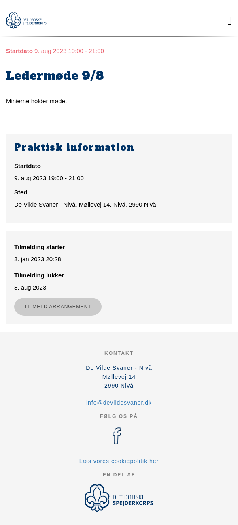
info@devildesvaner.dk (119, 402)
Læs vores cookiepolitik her (119, 461)
